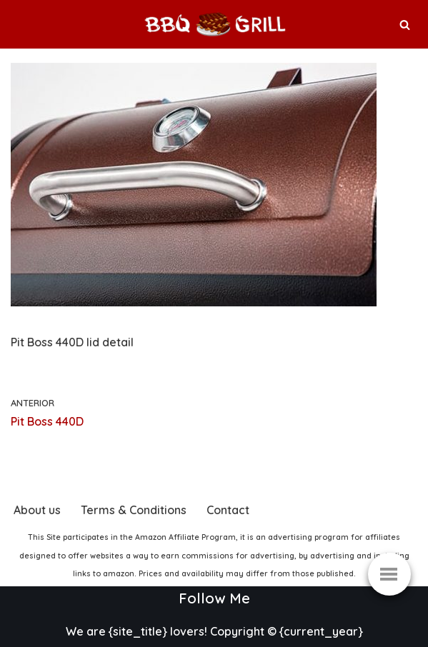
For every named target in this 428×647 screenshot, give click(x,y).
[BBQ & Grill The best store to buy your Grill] (214, 24)
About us (37, 510)
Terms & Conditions (133, 510)
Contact (227, 510)
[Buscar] (404, 24)
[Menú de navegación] (389, 574)
